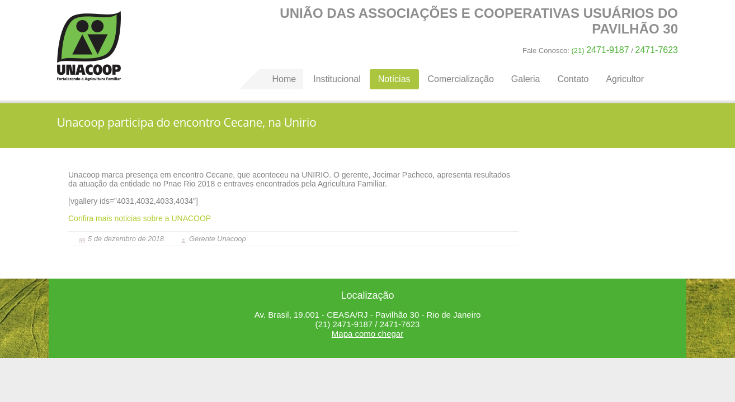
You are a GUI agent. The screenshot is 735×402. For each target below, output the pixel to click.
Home (89, 46)
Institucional (337, 79)
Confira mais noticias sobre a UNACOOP (139, 218)
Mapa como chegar (367, 333)
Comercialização (461, 79)
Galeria (525, 79)
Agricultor (625, 79)
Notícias (394, 79)
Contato (572, 79)
